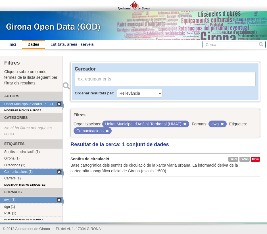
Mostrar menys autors (22, 110)
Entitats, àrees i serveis (72, 44)
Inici (12, 44)
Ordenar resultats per (94, 93)
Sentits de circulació (89, 159)
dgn (233, 159)
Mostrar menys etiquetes (24, 184)
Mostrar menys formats (23, 219)
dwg (245, 159)
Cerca (261, 44)
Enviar (66, 86)
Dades (33, 44)
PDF (255, 159)
